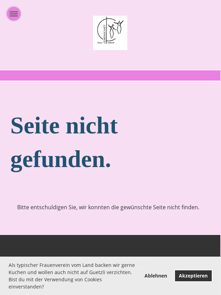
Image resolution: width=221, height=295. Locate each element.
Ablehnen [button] (155, 275)
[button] (46, 287)
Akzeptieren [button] (193, 275)
